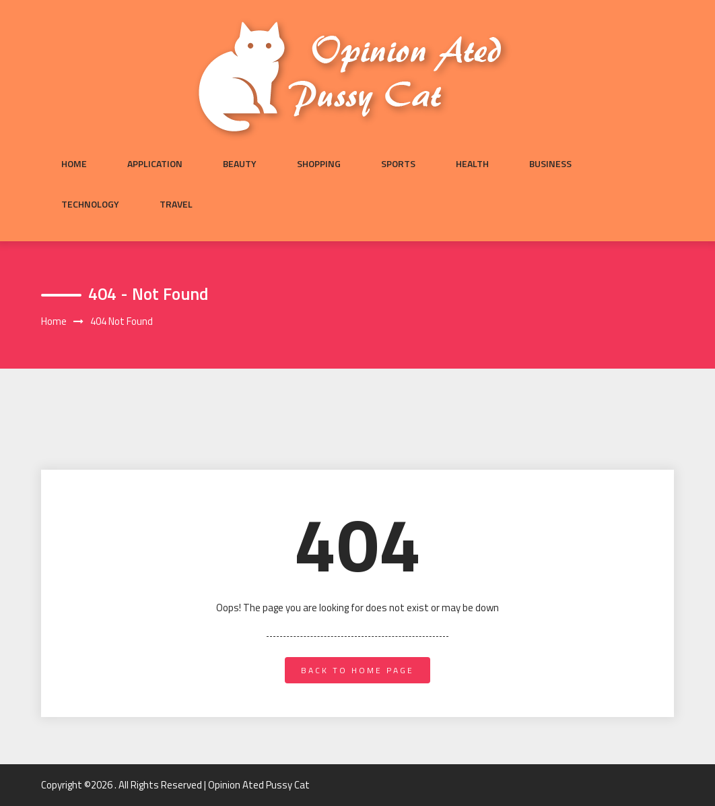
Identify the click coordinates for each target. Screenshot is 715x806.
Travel (176, 204)
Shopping (319, 163)
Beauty (240, 163)
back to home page (357, 670)
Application (154, 163)
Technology (90, 204)
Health (472, 163)
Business (550, 163)
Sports (398, 163)
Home (74, 163)
